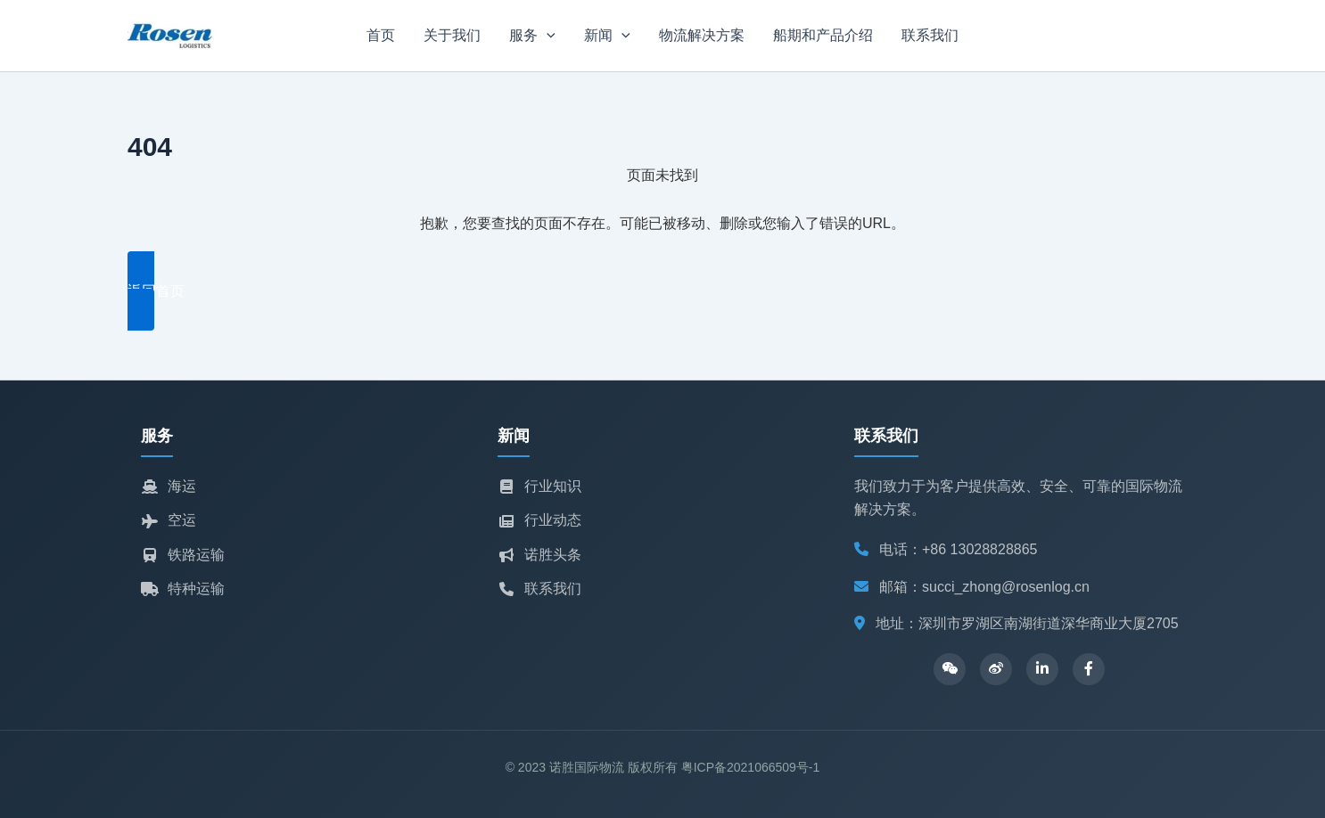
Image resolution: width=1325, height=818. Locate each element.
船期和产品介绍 (823, 35)
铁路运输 (183, 554)
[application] (547, 35)
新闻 (607, 35)
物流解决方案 (702, 35)
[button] (662, 291)
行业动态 (539, 520)
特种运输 (183, 588)
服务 (532, 35)
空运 (168, 520)
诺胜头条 (539, 554)
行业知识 (539, 486)
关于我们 (452, 35)
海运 (168, 486)
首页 (380, 35)
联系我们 (930, 35)
